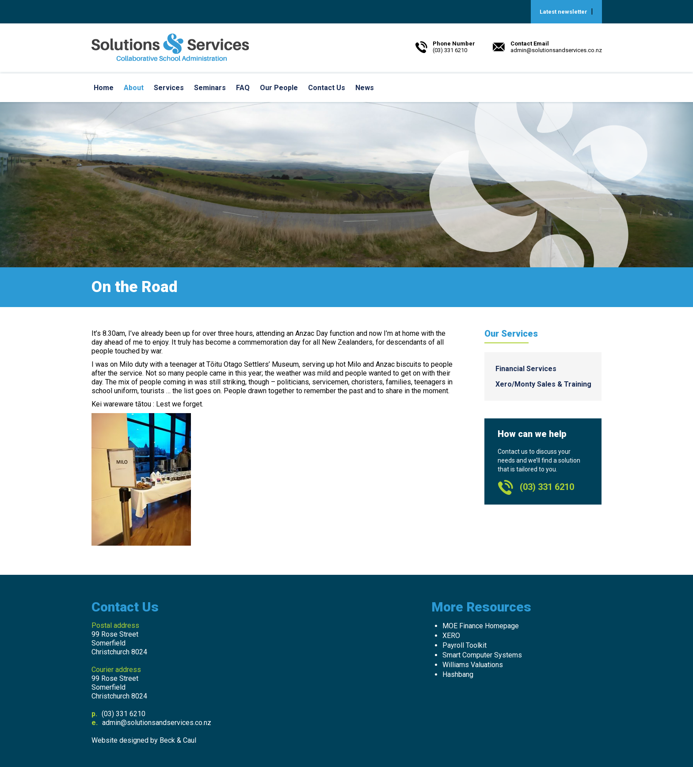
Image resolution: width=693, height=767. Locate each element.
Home (104, 88)
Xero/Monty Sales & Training (543, 384)
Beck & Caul (178, 740)
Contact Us (326, 88)
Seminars (210, 88)
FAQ (243, 88)
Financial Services (525, 369)
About (134, 88)
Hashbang (457, 674)
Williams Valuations (472, 665)
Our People (279, 88)
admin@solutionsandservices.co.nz (156, 722)
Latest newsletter (563, 11)
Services (169, 88)
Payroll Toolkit (464, 645)
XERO (451, 635)
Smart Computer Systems (482, 655)
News (364, 88)
